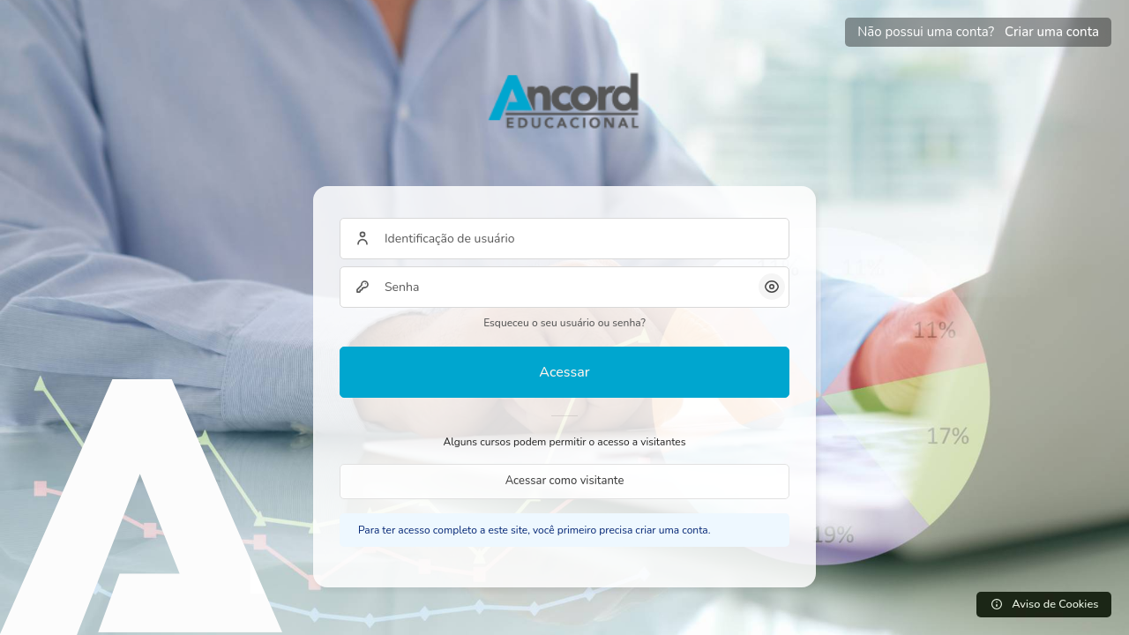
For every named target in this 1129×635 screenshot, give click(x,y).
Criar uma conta (1052, 32)
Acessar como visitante (564, 481)
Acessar (564, 372)
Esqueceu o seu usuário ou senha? (564, 323)
